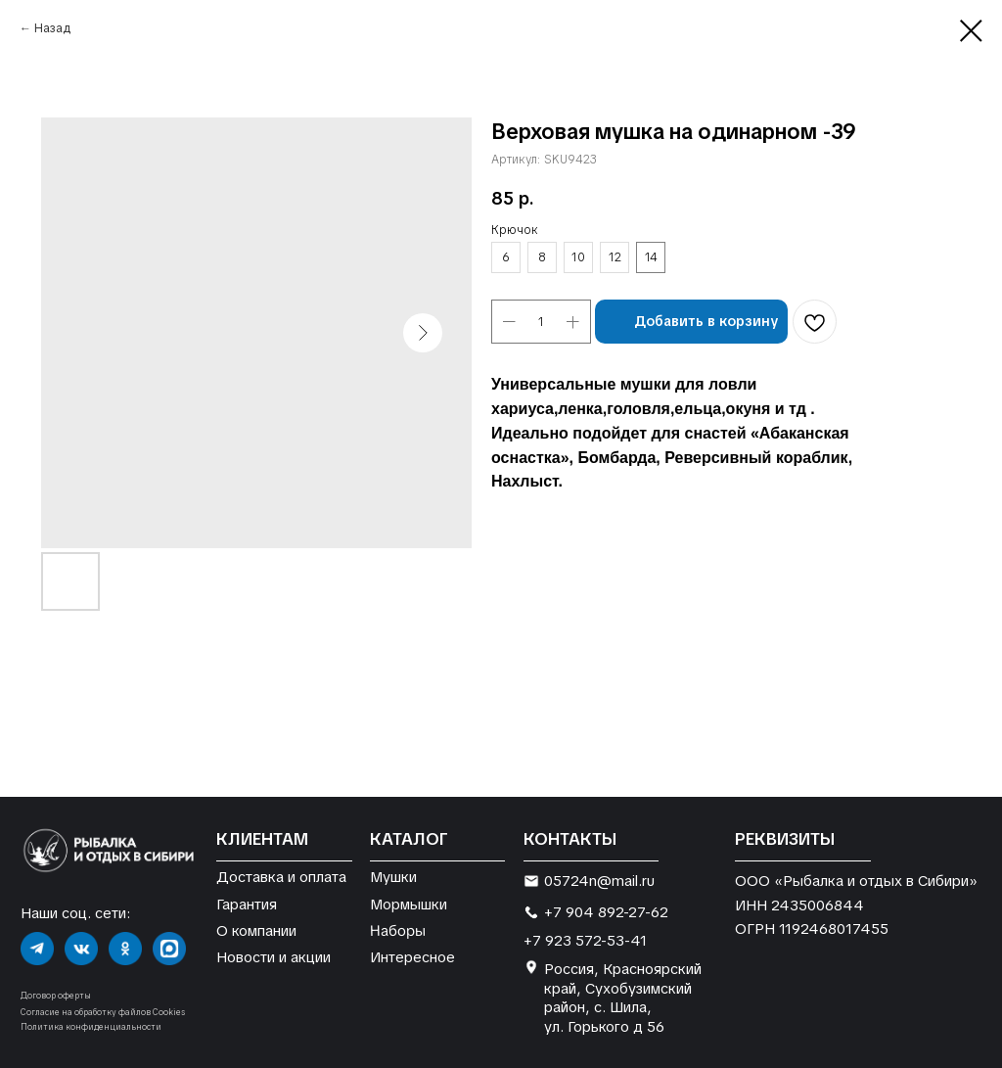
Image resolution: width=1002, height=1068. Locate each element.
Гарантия (246, 904)
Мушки (393, 876)
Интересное (412, 957)
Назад (52, 28)
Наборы (398, 930)
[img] (37, 948)
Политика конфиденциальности (91, 1027)
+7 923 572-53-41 (585, 940)
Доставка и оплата (281, 876)
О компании (256, 930)
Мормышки (408, 904)
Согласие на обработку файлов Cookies (103, 1012)
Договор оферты (56, 995)
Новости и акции (273, 957)
